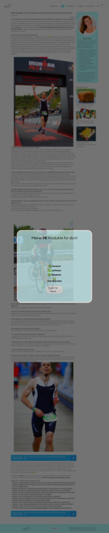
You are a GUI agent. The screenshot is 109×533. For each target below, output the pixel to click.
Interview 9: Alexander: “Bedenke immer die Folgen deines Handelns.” (31, 500)
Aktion (21, 475)
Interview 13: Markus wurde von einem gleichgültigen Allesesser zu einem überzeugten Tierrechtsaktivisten (42, 508)
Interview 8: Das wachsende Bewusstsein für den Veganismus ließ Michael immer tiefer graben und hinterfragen (43, 498)
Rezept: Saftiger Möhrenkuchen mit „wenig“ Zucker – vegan (86, 105)
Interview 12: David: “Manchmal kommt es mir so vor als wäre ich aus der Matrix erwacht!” (37, 506)
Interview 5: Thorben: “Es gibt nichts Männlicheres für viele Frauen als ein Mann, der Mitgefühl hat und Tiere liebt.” (43, 492)
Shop (63, 6)
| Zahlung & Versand (92, 528)
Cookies (94, 529)
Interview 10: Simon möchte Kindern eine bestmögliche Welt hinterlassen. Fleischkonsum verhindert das (41, 502)
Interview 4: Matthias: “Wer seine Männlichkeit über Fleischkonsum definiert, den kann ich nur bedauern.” (41, 490)
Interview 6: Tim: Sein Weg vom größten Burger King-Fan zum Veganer (32, 494)
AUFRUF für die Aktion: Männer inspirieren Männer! (56, 477)
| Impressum (82, 529)
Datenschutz (89, 529)
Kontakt (83, 528)
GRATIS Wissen (70, 6)
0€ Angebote (80, 6)
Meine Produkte (53, 6)
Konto (98, 6)
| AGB (86, 528)
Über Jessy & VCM (89, 6)
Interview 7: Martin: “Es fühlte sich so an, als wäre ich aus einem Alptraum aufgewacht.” (36, 496)
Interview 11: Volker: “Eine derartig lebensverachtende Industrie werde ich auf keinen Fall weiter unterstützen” (42, 504)
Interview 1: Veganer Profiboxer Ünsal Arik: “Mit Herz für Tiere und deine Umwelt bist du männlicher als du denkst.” (44, 483)
